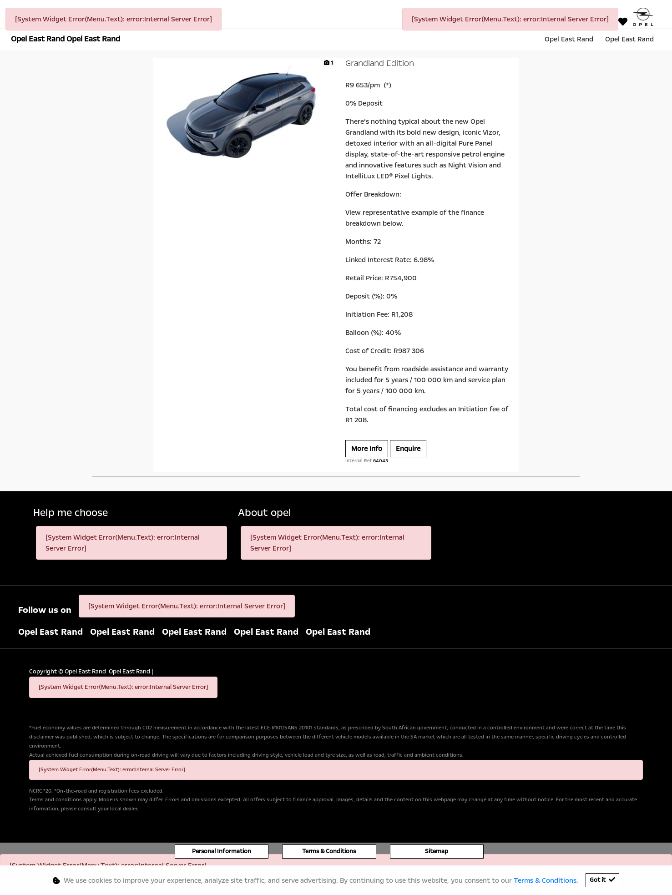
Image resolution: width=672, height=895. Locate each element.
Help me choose (70, 513)
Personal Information (221, 851)
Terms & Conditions (329, 851)
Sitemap (436, 851)
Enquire (408, 448)
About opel (264, 513)
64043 (380, 461)
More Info (366, 448)
